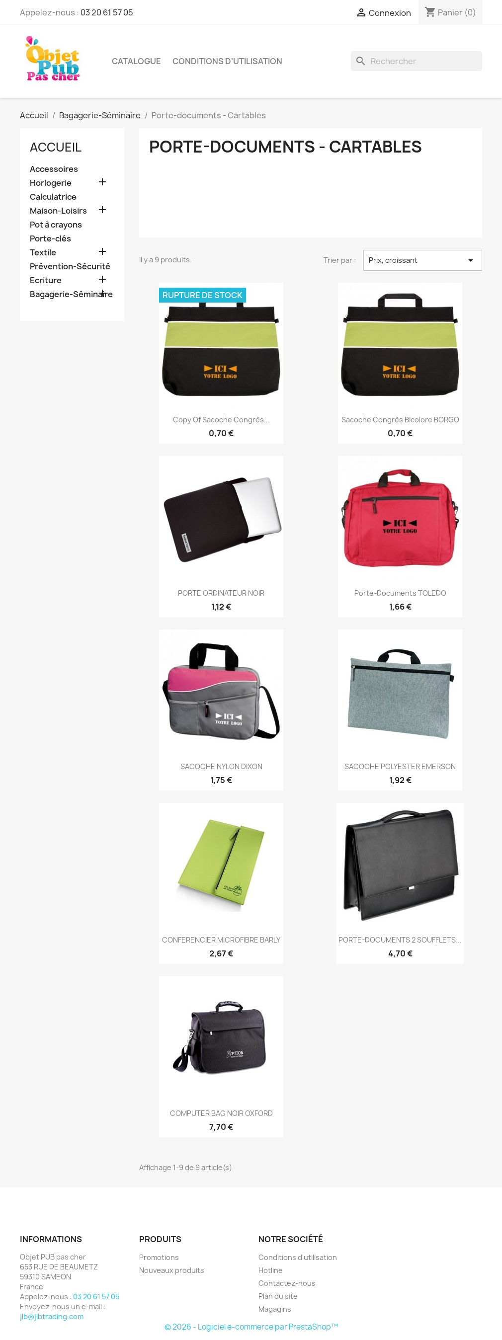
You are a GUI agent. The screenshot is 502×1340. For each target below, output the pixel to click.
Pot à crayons (56, 225)
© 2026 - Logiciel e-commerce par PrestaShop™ (251, 1327)
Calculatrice (53, 197)
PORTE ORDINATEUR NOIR (221, 593)
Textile (43, 252)
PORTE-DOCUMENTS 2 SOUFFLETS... (400, 940)
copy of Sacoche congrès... (221, 419)
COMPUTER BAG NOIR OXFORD (221, 1113)
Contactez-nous (287, 1283)
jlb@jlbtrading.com (52, 1316)
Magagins (274, 1309)
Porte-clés (50, 239)
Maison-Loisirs (58, 211)
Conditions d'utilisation (227, 61)
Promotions (159, 1257)
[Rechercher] (416, 61)
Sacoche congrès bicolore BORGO (400, 419)
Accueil (56, 147)
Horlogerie (51, 183)
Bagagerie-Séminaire (71, 294)
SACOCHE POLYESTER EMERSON (400, 766)
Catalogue (136, 61)
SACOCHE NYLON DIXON (221, 766)
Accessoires (54, 169)
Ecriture (46, 280)
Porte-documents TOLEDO (400, 593)
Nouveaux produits (171, 1270)
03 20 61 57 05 (107, 12)
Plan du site (278, 1296)
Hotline (270, 1270)
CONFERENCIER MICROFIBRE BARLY (221, 940)
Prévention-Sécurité (70, 266)
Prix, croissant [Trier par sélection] (423, 260)
